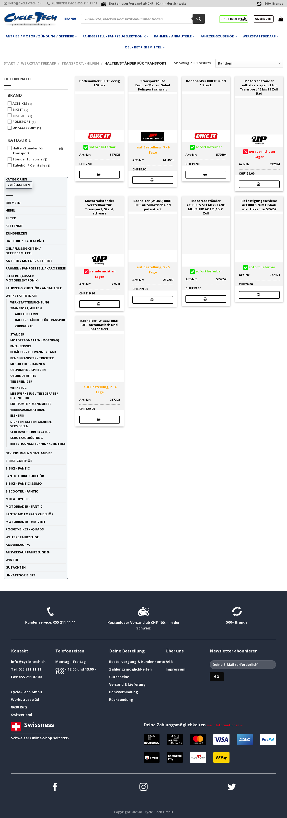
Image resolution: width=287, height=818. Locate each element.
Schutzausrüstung (26, 438)
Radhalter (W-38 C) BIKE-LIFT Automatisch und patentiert (152, 205)
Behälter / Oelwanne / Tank (33, 352)
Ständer (17, 334)
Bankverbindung (123, 692)
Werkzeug (18, 388)
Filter (11, 218)
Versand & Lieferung (127, 684)
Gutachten (16, 567)
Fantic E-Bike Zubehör (25, 476)
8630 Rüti (19, 707)
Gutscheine (119, 676)
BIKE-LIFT (19, 115)
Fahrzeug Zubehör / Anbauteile (34, 288)
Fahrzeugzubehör (218, 36)
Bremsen (13, 203)
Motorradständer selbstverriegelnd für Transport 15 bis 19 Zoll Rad (259, 87)
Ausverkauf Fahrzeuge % (28, 552)
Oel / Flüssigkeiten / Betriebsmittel (23, 250)
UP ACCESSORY (24, 127)
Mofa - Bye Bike (18, 499)
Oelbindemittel (23, 376)
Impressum (175, 669)
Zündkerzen (16, 233)
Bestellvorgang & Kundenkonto (137, 661)
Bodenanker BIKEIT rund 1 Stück (206, 83)
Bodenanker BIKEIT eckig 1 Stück (99, 83)
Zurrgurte (24, 326)
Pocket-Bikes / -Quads (25, 529)
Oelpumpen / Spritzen (28, 370)
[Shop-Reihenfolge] (249, 63)
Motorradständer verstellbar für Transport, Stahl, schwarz (99, 207)
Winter (12, 560)
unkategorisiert (20, 575)
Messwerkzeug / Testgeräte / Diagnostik (34, 396)
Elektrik (17, 415)
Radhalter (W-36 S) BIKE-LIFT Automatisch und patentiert (99, 325)
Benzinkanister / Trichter (32, 358)
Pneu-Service (21, 346)
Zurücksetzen (19, 185)
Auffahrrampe (27, 314)
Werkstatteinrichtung (29, 302)
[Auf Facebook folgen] (55, 787)
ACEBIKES (19, 103)
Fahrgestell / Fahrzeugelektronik (115, 36)
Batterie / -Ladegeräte (25, 241)
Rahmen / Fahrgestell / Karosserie (36, 268)
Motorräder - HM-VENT (26, 521)
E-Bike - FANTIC (18, 468)
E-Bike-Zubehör (19, 461)
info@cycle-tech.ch (28, 661)
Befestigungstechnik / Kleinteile (38, 444)
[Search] (199, 19)
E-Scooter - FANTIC (22, 491)
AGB (169, 661)
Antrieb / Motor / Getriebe (29, 260)
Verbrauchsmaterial (27, 410)
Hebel (10, 210)
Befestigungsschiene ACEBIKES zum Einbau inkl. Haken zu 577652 (259, 205)
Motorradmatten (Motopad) (34, 340)
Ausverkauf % (18, 544)
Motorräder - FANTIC (24, 506)
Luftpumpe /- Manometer (30, 404)
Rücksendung (121, 699)
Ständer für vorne (27, 159)
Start (9, 63)
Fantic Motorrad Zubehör (29, 514)
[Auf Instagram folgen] (143, 787)
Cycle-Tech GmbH (26, 692)
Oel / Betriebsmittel (145, 47)
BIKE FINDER (233, 19)
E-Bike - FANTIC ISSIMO (24, 483)
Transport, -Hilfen (80, 63)
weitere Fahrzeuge (22, 537)
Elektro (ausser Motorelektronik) (22, 278)
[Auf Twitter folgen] (232, 787)
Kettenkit (14, 226)
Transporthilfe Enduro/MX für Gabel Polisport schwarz (152, 85)
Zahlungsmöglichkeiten (130, 669)
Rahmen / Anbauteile (174, 36)
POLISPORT (21, 121)
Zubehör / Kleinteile (28, 165)
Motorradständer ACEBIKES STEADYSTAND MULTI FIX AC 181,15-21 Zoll (206, 207)
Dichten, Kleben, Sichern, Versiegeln (31, 424)
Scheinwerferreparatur (30, 432)
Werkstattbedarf (261, 36)
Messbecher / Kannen (27, 364)
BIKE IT (17, 109)
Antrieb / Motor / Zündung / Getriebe (41, 36)
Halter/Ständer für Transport (28, 151)
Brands (70, 19)
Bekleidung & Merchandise (29, 453)
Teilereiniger (21, 381)
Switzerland (21, 714)
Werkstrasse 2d (25, 699)
